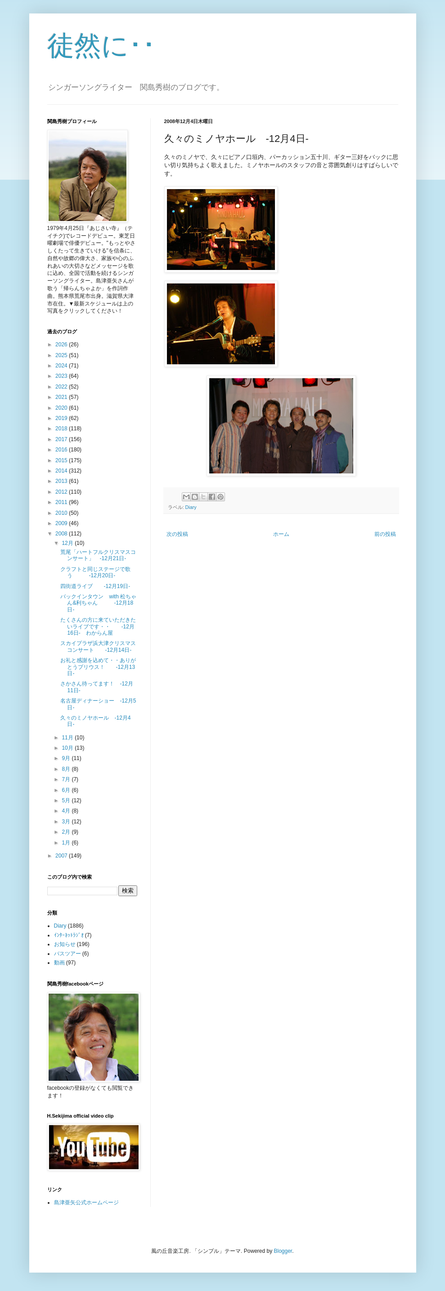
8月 (67, 769)
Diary (191, 507)
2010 (62, 513)
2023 (62, 376)
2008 (62, 534)
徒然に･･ (101, 46)
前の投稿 (385, 534)
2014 (62, 471)
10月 (68, 748)
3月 (67, 821)
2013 (62, 481)
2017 (62, 439)
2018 (62, 428)
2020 (62, 408)
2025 (62, 355)
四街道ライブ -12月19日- (95, 586)
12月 (68, 543)
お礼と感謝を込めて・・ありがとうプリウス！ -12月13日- (98, 666)
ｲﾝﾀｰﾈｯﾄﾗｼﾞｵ (69, 935)
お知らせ (65, 944)
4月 (67, 811)
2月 (67, 832)
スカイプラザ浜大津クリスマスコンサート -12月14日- (98, 646)
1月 (67, 843)
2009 (62, 523)
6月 (67, 790)
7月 (67, 779)
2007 (62, 856)
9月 (67, 758)
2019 (62, 418)
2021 (62, 397)
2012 (62, 492)
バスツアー (67, 954)
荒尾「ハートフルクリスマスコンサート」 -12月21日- (98, 555)
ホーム (281, 534)
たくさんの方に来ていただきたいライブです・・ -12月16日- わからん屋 (98, 626)
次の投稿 (177, 534)
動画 (59, 962)
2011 (62, 502)
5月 (67, 800)
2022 (62, 387)
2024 (62, 366)
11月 (68, 737)
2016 (62, 450)
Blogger (283, 1251)
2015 (62, 460)
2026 (62, 344)
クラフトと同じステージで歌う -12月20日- (95, 572)
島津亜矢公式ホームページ (86, 1202)
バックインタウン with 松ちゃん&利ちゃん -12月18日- (98, 603)
